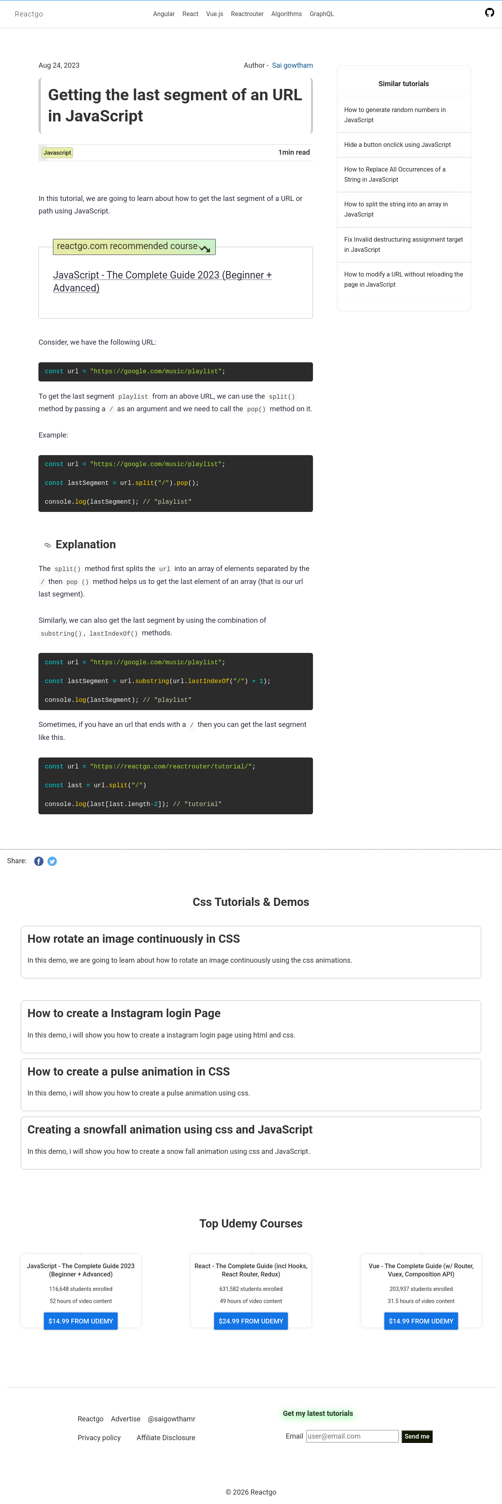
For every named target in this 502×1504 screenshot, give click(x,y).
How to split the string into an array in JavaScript (396, 209)
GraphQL (322, 14)
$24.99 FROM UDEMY (251, 1321)
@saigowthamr (171, 1418)
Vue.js (215, 14)
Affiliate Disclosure (165, 1438)
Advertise (126, 1418)
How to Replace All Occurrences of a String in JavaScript (395, 174)
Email (295, 1436)
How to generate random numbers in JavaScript (395, 115)
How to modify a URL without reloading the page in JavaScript (403, 279)
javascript (57, 152)
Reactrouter (247, 14)
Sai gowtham (292, 65)
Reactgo (29, 14)
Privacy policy (99, 1438)
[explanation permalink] (50, 544)
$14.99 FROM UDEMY (81, 1321)
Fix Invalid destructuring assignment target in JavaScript (403, 244)
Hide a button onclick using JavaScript (397, 144)
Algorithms (286, 14)
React (190, 14)
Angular (164, 14)
